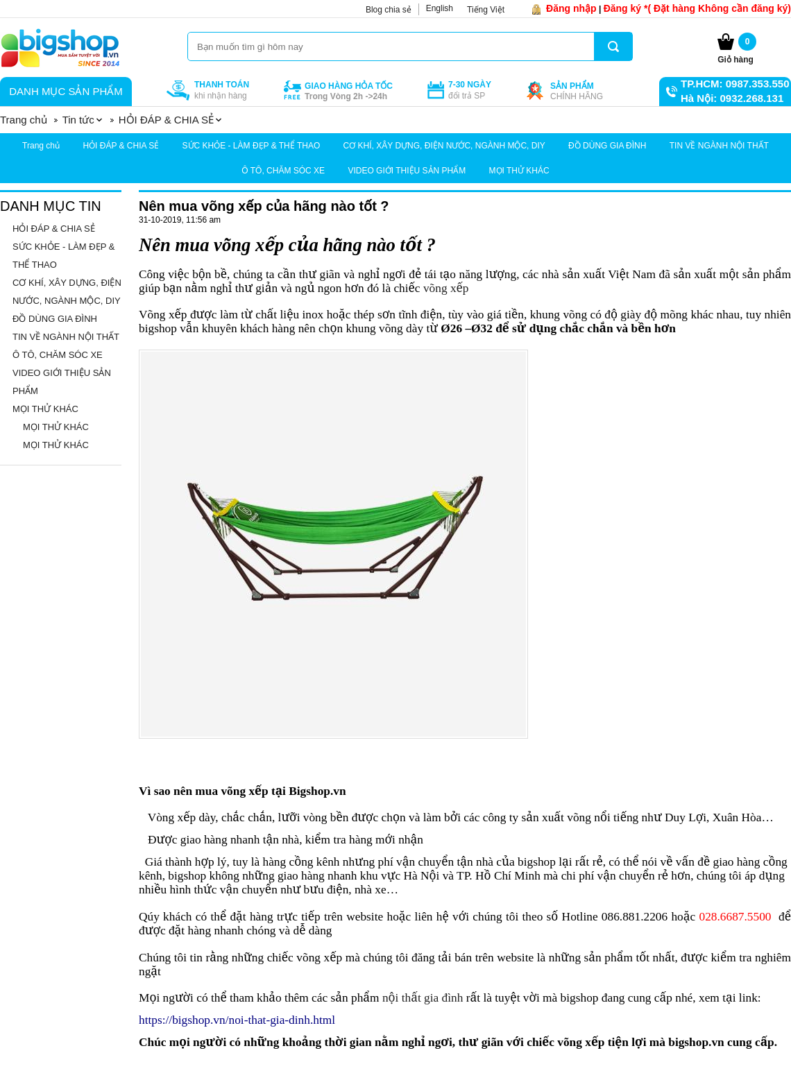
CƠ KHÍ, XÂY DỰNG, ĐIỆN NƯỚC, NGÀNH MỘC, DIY (444, 146)
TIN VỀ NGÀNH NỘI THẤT (719, 146)
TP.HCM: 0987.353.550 (735, 83)
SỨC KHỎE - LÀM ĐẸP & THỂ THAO (251, 146)
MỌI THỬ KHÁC (519, 170)
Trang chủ (41, 146)
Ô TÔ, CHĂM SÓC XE (283, 170)
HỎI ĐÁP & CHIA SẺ (121, 146)
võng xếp (446, 288)
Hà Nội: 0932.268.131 (732, 98)
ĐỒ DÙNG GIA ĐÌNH (607, 146)
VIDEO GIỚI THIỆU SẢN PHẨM (407, 170)
